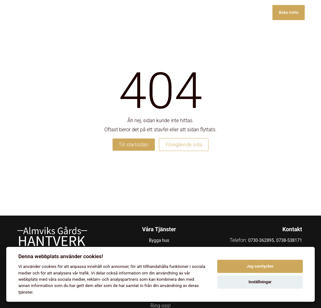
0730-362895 (261, 240)
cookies (49, 266)
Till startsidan (134, 145)
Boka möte (288, 12)
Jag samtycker (259, 266)
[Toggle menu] (313, 13)
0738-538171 (289, 240)
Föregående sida (184, 145)
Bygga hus (159, 240)
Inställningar (260, 281)
